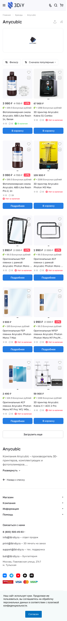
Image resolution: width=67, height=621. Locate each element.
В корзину (18, 130)
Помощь (8, 514)
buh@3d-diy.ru (11, 556)
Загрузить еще (33, 434)
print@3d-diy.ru (12, 543)
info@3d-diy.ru (11, 537)
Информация (11, 508)
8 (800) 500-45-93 (13, 531)
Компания (9, 502)
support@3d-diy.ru (13, 549)
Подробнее (18, 205)
